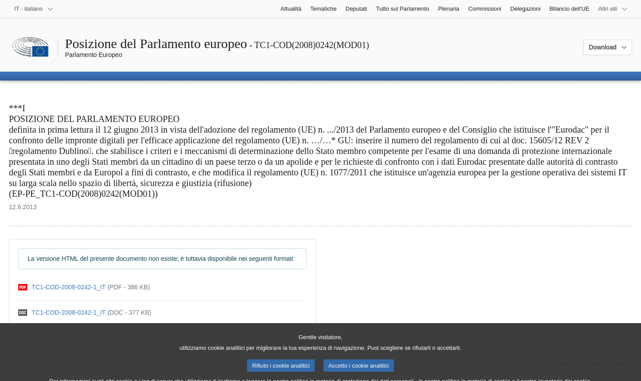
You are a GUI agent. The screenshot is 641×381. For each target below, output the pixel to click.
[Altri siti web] (613, 9)
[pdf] (84, 287)
